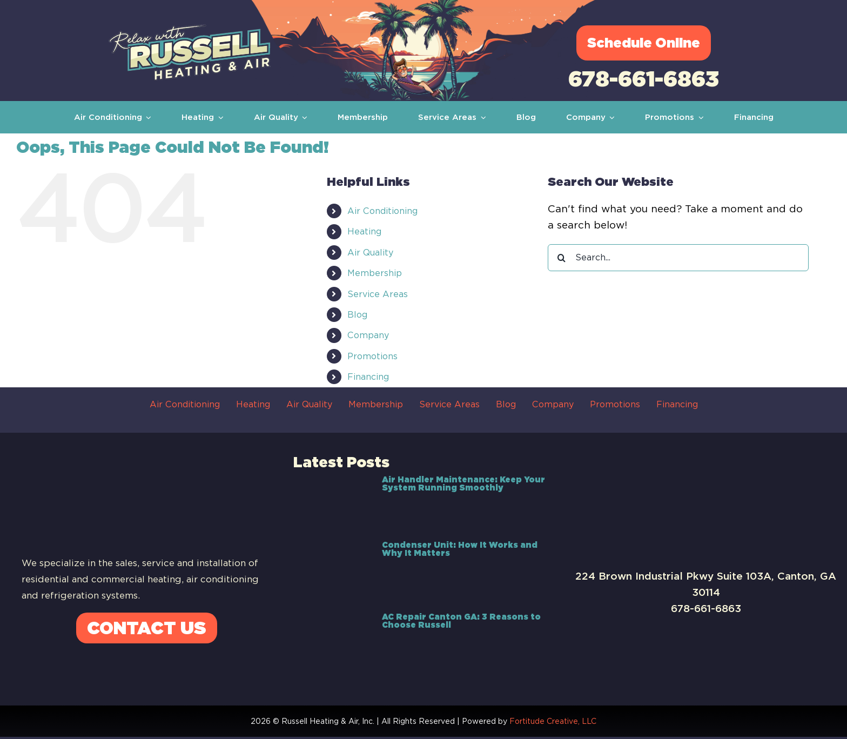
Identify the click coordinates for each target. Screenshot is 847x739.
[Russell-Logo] (190, 29)
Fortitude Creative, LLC (552, 721)
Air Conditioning (382, 211)
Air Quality (370, 252)
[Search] (561, 257)
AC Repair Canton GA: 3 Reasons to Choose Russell (461, 621)
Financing (368, 377)
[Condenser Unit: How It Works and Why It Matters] (332, 570)
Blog (357, 315)
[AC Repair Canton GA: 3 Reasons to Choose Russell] (332, 639)
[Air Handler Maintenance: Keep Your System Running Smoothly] (332, 502)
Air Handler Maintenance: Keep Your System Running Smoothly (463, 484)
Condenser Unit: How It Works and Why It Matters (459, 549)
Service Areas (377, 294)
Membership (374, 273)
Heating (364, 231)
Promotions (372, 356)
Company (368, 335)
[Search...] (678, 257)
